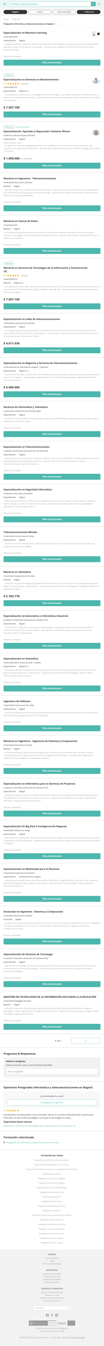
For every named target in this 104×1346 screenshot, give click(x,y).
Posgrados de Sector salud (52, 1242)
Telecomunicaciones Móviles (20, 532)
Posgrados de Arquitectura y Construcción (51, 1164)
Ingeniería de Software (17, 701)
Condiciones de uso (52, 1276)
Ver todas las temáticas (51, 1263)
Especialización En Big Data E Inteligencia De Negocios (35, 826)
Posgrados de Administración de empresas (51, 1160)
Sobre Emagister (52, 1258)
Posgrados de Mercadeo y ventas (51, 1224)
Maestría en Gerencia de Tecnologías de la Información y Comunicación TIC (40, 1125)
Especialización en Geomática (21, 658)
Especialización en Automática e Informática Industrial (36, 616)
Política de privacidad (52, 1279)
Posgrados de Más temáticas (51, 1220)
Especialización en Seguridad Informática (28, 489)
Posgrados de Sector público (51, 1238)
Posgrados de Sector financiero (51, 1229)
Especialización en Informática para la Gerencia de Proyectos (39, 783)
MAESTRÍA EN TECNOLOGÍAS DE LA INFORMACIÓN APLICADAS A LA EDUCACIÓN (50, 997)
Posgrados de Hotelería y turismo (51, 1206)
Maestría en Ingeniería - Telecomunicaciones (30, 178)
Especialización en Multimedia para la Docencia (31, 869)
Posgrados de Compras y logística (51, 1178)
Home (6, 19)
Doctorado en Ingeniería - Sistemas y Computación (33, 911)
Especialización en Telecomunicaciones (26, 446)
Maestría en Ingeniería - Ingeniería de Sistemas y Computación (40, 741)
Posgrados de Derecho (51, 1197)
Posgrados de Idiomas (51, 1210)
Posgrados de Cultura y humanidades (51, 1187)
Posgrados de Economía (51, 1201)
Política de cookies (52, 1282)
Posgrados (16, 19)
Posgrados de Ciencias (51, 1174)
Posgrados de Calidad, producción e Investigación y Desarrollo (51, 1169)
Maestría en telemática (17, 572)
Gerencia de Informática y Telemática (26, 407)
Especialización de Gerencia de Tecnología (28, 954)
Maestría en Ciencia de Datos (21, 221)
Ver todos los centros (52, 1301)
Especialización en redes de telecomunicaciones (32, 319)
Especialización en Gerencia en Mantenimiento (31, 79)
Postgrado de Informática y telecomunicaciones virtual (33, 1142)
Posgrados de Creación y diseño (51, 1183)
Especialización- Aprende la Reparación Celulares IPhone (37, 131)
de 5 (58, 1040)
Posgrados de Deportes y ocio (51, 1192)
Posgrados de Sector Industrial (51, 1233)
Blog (52, 1261)
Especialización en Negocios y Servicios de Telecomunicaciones (40, 363)
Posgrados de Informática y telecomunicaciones (51, 1215)
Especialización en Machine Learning (25, 32)
